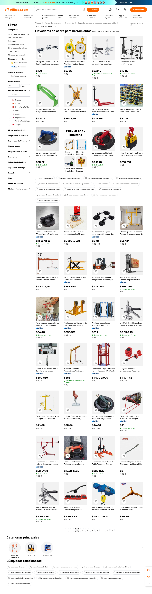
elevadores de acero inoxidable (125, 184)
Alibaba (38, 23)
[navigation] (19, 276)
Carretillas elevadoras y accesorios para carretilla (97, 23)
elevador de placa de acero (48, 184)
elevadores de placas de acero (128, 178)
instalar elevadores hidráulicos (50, 578)
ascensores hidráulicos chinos (117, 567)
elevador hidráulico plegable (19, 573)
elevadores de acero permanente (98, 178)
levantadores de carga (91, 567)
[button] (84, 9)
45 (107, 530)
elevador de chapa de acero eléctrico (81, 578)
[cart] (118, 10)
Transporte (69, 23)
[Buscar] (93, 10)
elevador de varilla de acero (19, 584)
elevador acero (101, 184)
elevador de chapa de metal (48, 195)
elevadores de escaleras (69, 573)
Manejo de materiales (52, 23)
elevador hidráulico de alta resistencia (79, 189)
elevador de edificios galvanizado (126, 573)
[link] (148, 570)
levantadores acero (45, 178)
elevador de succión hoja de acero (76, 184)
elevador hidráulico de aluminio (20, 578)
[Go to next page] (112, 530)
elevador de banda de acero (69, 178)
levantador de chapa (16, 567)
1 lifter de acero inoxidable (47, 201)
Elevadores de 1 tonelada (111, 578)
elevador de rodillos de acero (48, 189)
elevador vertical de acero (110, 189)
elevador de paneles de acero (65, 567)
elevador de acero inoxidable (104, 195)
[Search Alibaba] (58, 9)
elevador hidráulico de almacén (96, 573)
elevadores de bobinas (45, 573)
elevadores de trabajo (39, 567)
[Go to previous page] (67, 530)
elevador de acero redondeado (76, 195)
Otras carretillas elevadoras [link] (45, 26)
